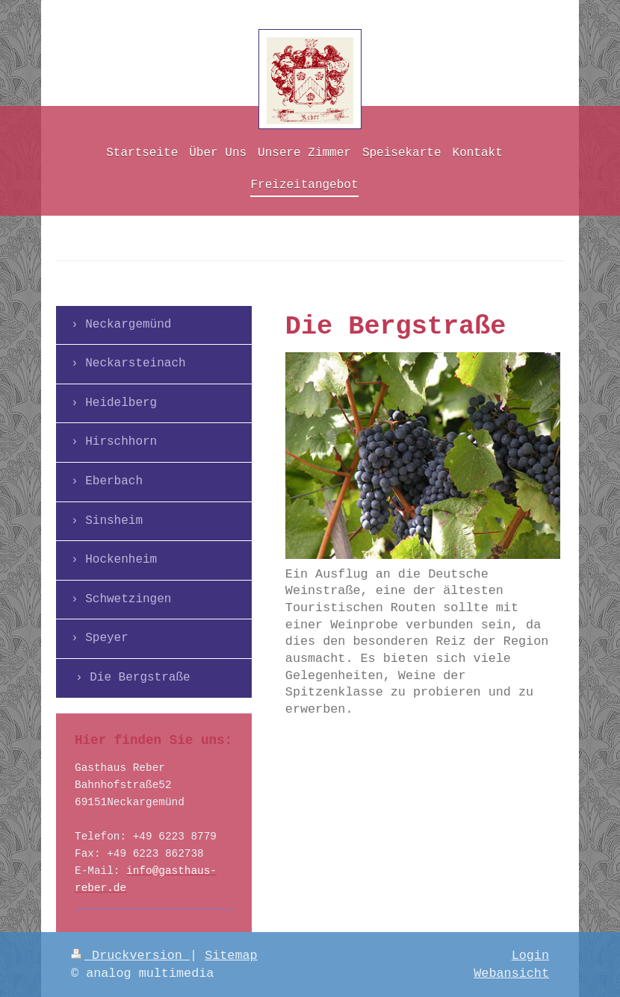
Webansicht (511, 973)
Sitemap (231, 955)
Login (530, 955)
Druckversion (130, 955)
